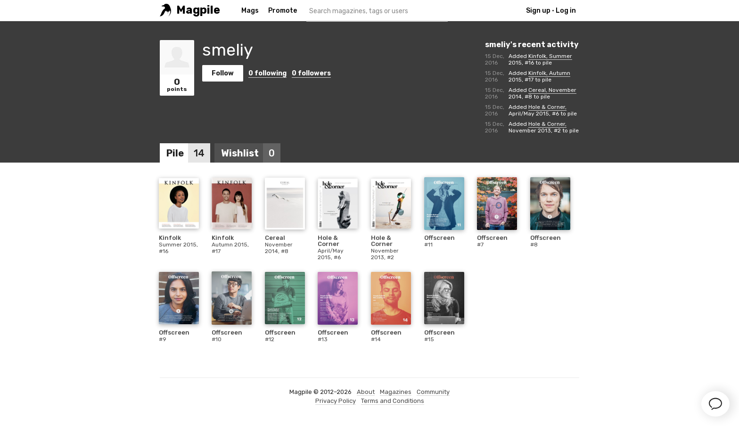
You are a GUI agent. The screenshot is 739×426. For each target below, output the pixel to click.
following (267, 73)
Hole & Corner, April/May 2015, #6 (538, 110)
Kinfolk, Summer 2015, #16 (540, 59)
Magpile (198, 10)
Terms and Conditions (392, 400)
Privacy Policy (335, 400)
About (366, 391)
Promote (282, 11)
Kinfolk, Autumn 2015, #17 (539, 76)
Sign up (538, 11)
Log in (566, 11)
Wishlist (250, 153)
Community (433, 391)
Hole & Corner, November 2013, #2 (538, 127)
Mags (250, 11)
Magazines (395, 391)
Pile (188, 153)
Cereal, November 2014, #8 (542, 93)
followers (311, 73)
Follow (223, 73)
